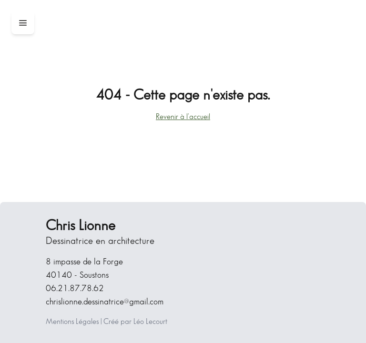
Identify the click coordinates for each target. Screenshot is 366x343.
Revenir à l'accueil (183, 117)
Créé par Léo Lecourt (135, 321)
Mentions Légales (72, 321)
